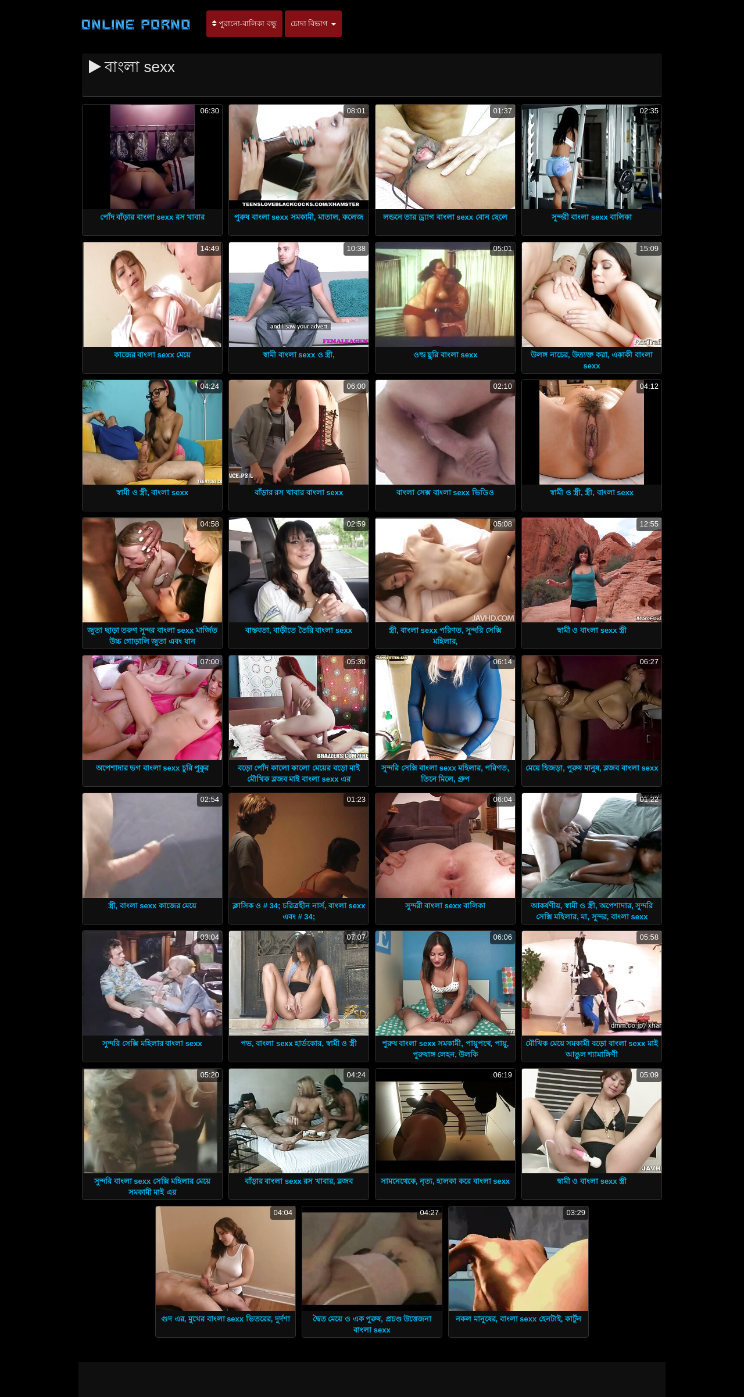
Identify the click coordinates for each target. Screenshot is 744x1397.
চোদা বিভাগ (313, 23)
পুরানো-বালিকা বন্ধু (244, 23)
